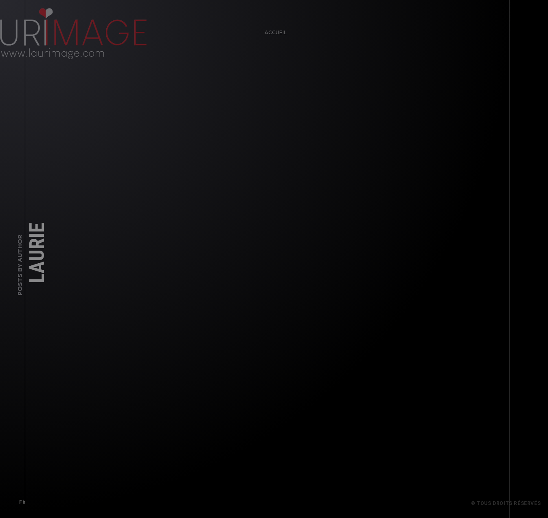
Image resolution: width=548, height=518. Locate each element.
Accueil (274, 30)
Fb (20, 500)
